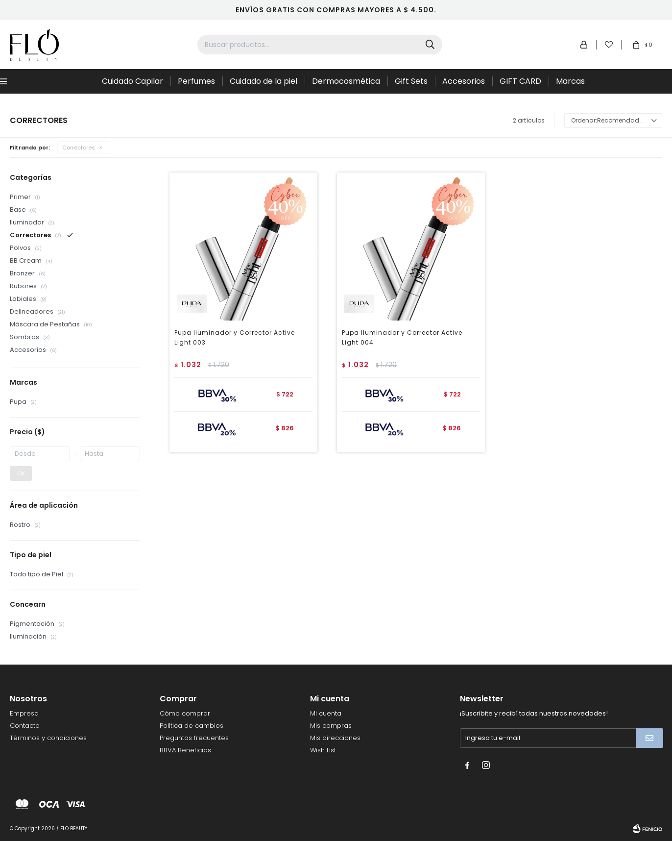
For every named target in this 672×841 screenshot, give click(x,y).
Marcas (570, 81)
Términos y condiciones (48, 737)
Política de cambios (191, 725)
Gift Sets (411, 81)
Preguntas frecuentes (194, 737)
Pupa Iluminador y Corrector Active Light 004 (402, 337)
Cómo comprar (185, 713)
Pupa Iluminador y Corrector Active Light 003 (234, 337)
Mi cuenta (325, 713)
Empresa (24, 713)
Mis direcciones (335, 737)
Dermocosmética (346, 81)
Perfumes (196, 81)
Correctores (78, 147)
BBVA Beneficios (185, 750)
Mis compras (331, 725)
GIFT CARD (520, 81)
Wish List (323, 750)
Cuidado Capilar (132, 81)
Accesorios (463, 81)
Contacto (25, 725)
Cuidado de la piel (263, 81)
